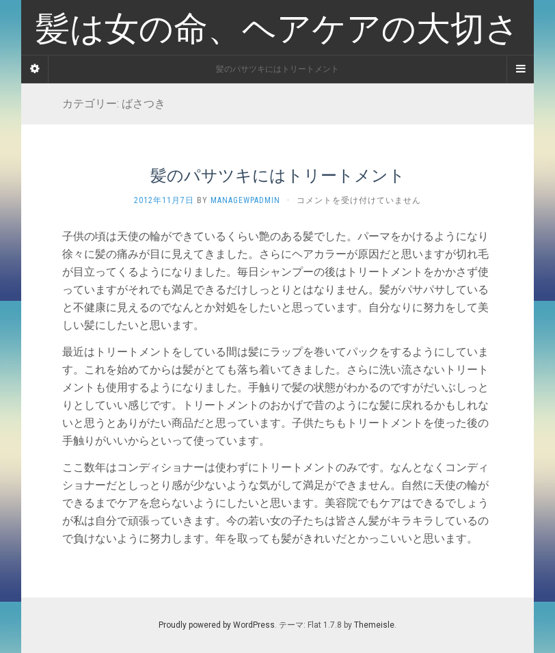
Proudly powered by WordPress (217, 625)
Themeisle (374, 625)
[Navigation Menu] (520, 69)
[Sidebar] (35, 69)
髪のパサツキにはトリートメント (277, 175)
